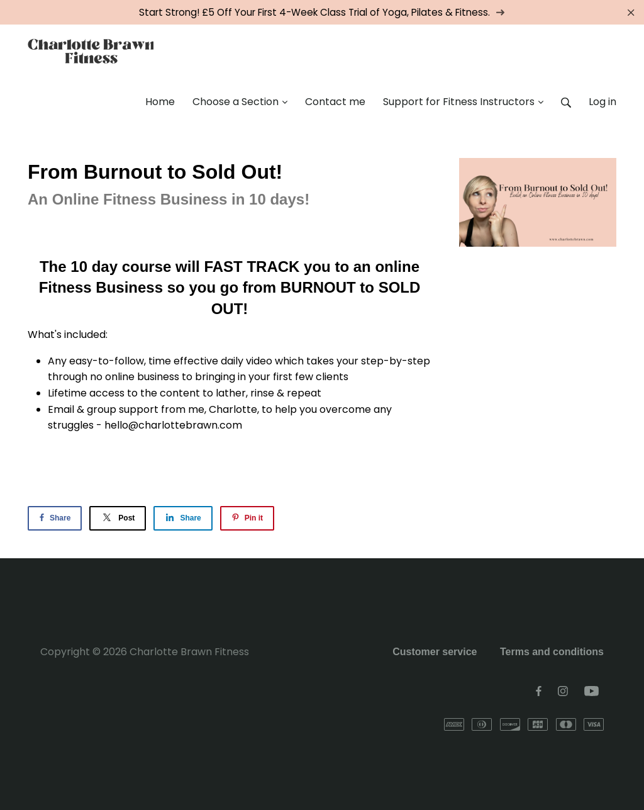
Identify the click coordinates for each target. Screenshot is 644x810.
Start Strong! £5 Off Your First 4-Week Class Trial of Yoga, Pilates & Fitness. (322, 12)
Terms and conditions (552, 651)
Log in (602, 101)
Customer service (434, 651)
